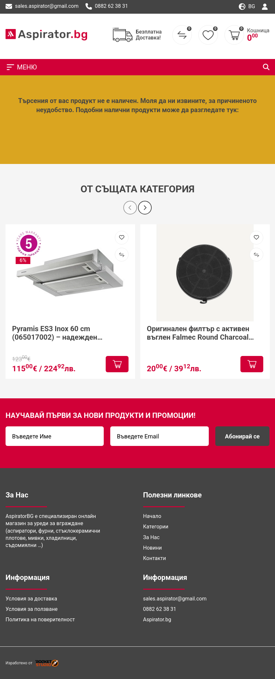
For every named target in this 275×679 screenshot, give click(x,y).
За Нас (151, 537)
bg (247, 6)
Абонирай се (242, 436)
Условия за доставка (31, 599)
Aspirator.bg (157, 619)
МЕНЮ (21, 67)
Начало (152, 516)
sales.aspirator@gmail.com (42, 6)
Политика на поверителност (40, 619)
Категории (156, 527)
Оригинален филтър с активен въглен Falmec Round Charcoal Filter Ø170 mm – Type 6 (198, 333)
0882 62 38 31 (106, 6)
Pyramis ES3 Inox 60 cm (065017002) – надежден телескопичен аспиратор (54, 333)
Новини (152, 548)
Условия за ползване (31, 609)
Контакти (154, 558)
